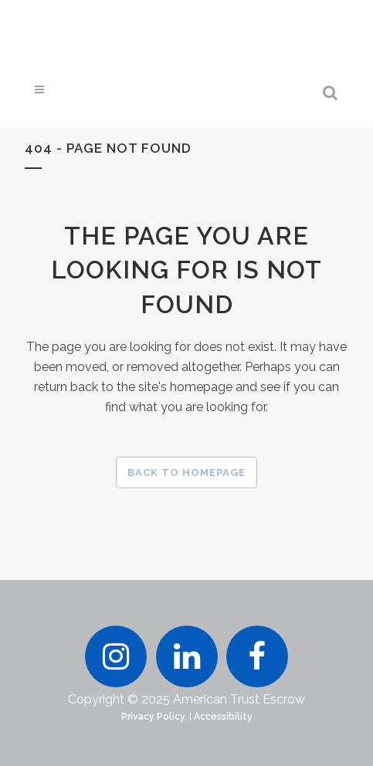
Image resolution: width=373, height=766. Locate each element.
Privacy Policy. (154, 716)
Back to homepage (186, 472)
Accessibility (223, 716)
